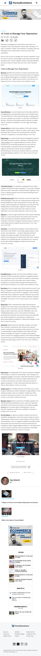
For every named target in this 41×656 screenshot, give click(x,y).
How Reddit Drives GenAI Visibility (20, 561)
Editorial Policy (7, 636)
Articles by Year (30, 632)
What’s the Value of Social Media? (13, 520)
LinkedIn (15, 644)
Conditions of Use (31, 634)
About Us (5, 632)
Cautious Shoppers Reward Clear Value (20, 580)
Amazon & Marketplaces (8, 498)
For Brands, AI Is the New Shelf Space (20, 566)
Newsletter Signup (19, 634)
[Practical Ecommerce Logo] (20, 2)
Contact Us (6, 634)
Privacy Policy (29, 636)
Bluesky (23, 644)
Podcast (17, 636)
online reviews (5, 142)
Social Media (5, 516)
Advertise (17, 632)
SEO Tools (3, 31)
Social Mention (5, 112)
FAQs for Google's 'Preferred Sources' (18, 571)
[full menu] (5, 3)
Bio (11, 482)
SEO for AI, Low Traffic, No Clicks (20, 613)
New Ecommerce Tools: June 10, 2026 (21, 557)
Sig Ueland (14, 37)
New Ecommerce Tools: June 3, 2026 (21, 575)
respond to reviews (7, 377)
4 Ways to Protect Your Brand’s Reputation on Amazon (20, 502)
